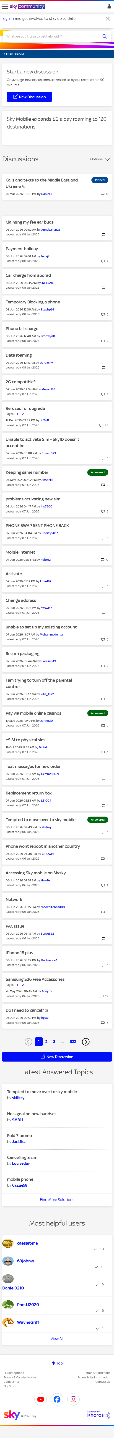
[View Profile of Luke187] (45, 581)
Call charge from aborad (28, 275)
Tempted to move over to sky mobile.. (41, 819)
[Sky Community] (28, 6)
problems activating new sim (33, 499)
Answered (98, 472)
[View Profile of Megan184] (48, 389)
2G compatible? (21, 381)
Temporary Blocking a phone (33, 302)
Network (14, 899)
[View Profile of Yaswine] (46, 608)
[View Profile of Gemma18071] (50, 774)
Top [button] (59, 1363)
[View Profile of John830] (46, 720)
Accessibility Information (94, 1377)
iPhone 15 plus (19, 952)
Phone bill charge (22, 328)
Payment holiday (22, 248)
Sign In (108, 7)
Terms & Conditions (97, 1373)
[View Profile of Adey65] (47, 991)
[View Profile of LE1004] (46, 800)
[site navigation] (5, 6)
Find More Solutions (57, 1199)
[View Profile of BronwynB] (48, 336)
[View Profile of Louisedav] (21, 1163)
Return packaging (22, 653)
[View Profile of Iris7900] (46, 506)
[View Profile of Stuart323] (49, 453)
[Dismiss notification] (108, 18)
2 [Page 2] (46, 1041)
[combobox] (52, 36)
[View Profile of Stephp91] (47, 309)
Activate (14, 573)
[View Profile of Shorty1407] (50, 533)
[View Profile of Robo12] (46, 559)
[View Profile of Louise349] (48, 661)
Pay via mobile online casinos (33, 713)
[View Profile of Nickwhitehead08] (53, 907)
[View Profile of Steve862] (47, 933)
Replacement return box (29, 793)
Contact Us (103, 1381)
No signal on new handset (31, 1113)
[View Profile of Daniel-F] (46, 194)
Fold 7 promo (19, 1135)
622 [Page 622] (73, 1041)
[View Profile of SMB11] (17, 1120)
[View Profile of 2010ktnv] (46, 362)
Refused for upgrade (25, 408)
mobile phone (20, 1179)
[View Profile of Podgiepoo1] (49, 960)
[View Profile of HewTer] (46, 880)
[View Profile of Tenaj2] (45, 256)
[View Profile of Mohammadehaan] (52, 634)
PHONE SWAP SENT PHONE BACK (37, 525)
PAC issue (15, 926)
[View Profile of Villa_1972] (47, 694)
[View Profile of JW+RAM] (47, 283)
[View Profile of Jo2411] (44, 420)
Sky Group (10, 1386)
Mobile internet (20, 552)
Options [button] (96, 159)
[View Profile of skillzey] (47, 827)
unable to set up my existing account (41, 627)
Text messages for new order (33, 766)
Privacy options (14, 1373)
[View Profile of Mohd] (43, 747)
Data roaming (19, 355)
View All (57, 1338)
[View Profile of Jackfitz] (19, 1141)
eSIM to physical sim (25, 739)
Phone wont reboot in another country (43, 846)
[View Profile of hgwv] (45, 1017)
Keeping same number (27, 472)
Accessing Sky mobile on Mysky (36, 872)
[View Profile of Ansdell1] (47, 480)
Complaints (11, 1381)
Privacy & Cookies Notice (20, 1377)
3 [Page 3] (54, 1041)
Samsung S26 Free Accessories (35, 979)
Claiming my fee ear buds (30, 222)
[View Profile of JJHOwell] (48, 853)
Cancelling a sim (22, 1157)
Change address (21, 600)
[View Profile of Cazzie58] (19, 1185)
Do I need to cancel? (25, 1010)
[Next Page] (85, 1041)
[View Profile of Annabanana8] (50, 229)
